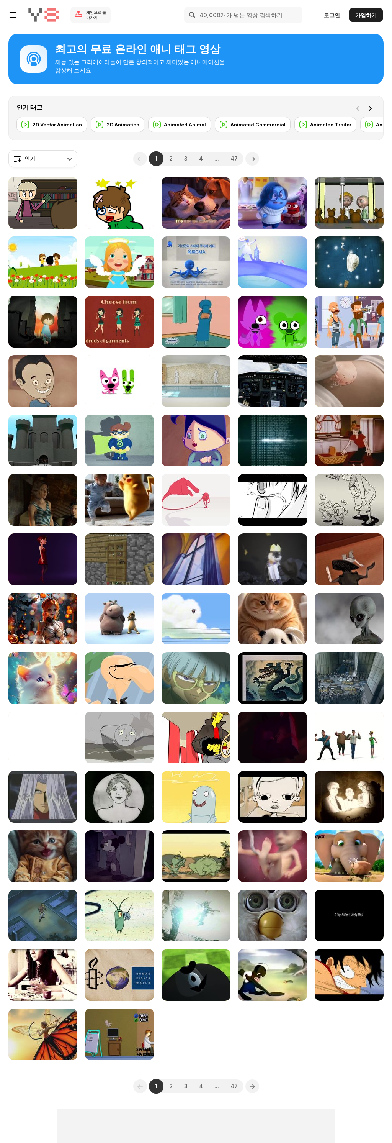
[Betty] (42, 559)
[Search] (192, 15)
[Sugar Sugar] (119, 203)
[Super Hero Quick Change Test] (119, 440)
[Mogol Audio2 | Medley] (349, 262)
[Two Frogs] (196, 856)
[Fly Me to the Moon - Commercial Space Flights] (272, 381)
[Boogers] (196, 440)
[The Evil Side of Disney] (119, 856)
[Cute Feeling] (42, 856)
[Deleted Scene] (196, 618)
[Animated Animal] (179, 124)
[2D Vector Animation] (51, 124)
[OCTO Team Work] (196, 262)
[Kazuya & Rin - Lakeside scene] (272, 500)
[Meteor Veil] (119, 322)
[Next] (372, 108)
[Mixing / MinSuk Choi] (196, 500)
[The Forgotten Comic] (349, 797)
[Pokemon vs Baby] (119, 500)
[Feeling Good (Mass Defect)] (272, 737)
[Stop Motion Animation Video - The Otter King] (272, 559)
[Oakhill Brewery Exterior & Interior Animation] (196, 381)
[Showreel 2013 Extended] (119, 678)
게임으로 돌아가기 (96, 15)
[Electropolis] (349, 678)
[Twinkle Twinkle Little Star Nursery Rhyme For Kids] (119, 262)
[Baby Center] (272, 856)
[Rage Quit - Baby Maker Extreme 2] (119, 1034)
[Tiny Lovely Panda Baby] (272, 618)
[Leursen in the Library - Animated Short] (42, 203)
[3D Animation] (117, 124)
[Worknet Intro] (272, 262)
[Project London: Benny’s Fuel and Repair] (196, 915)
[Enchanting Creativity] (42, 618)
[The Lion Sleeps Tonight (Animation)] (119, 618)
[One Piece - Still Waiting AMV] (349, 975)
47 (234, 158)
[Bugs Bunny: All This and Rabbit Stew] (272, 975)
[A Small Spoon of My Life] (42, 975)
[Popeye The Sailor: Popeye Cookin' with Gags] (349, 440)
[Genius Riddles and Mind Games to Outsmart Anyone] (349, 322)
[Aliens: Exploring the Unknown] (349, 618)
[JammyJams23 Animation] (272, 322)
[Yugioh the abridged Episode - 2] (42, 797)
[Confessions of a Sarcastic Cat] (196, 203)
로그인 (332, 15)
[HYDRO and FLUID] (196, 797)
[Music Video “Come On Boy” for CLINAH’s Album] (349, 500)
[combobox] (42, 158)
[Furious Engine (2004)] (196, 737)
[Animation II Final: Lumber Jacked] (196, 975)
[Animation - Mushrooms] (42, 737)
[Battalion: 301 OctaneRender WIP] (42, 500)
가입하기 (366, 15)
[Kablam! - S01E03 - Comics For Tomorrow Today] (196, 322)
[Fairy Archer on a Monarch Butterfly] (42, 1034)
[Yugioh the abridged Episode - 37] (42, 915)
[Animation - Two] (272, 797)
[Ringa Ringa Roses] (42, 262)
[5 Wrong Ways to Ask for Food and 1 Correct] (42, 381)
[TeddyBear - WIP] (349, 203)
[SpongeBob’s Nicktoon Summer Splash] (119, 915)
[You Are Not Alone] (42, 678)
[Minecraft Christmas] (119, 559)
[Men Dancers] (349, 737)
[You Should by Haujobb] (272, 440)
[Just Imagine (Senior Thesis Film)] (42, 440)
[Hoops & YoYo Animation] (119, 381)
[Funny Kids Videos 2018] (349, 856)
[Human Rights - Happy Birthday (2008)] (42, 322)
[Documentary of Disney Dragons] (272, 678)
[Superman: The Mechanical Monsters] (196, 559)
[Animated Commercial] (253, 124)
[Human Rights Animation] (119, 975)
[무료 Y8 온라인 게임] (43, 14)
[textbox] (43, 159)
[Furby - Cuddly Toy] (272, 915)
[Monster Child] (349, 559)
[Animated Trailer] (325, 124)
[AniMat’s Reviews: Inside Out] (272, 203)
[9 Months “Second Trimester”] (349, 381)
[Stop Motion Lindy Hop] (349, 915)
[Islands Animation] (119, 737)
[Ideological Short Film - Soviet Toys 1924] (119, 797)
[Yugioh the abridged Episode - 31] (196, 678)
